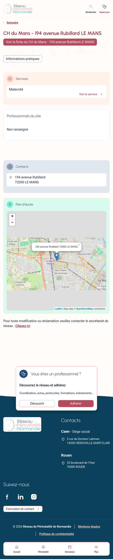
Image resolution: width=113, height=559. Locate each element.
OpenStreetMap (84, 309)
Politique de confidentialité (56, 534)
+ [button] (12, 216)
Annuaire (12, 22)
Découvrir (37, 403)
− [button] (12, 223)
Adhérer (76, 403)
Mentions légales (89, 526)
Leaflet (58, 309)
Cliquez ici (22, 326)
